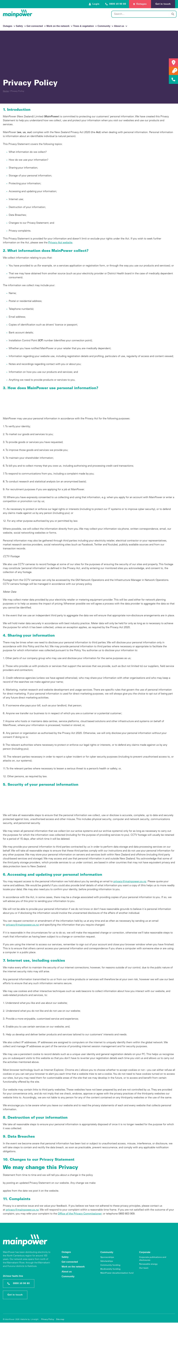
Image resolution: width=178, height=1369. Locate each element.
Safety (21, 26)
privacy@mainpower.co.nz (129, 881)
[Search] (172, 14)
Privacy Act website (60, 242)
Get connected (36, 26)
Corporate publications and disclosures (152, 1258)
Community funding (110, 1265)
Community (105, 26)
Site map (60, 1320)
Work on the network (59, 26)
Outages (9, 26)
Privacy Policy (47, 1320)
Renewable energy (148, 1264)
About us (120, 26)
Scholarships (106, 1261)
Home (6, 91)
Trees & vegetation (85, 26)
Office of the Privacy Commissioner (80, 1214)
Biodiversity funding (110, 1269)
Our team (143, 1268)
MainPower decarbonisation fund (117, 1273)
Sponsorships (107, 1257)
